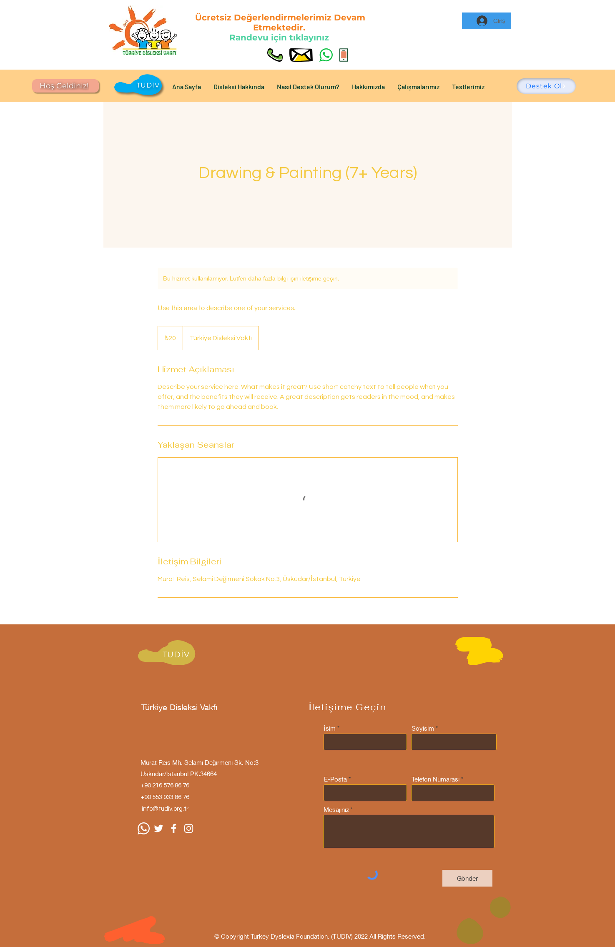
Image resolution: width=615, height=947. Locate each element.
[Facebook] (174, 828)
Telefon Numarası (435, 779)
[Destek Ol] (546, 86)
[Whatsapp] (144, 828)
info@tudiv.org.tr (165, 809)
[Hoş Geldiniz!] (65, 86)
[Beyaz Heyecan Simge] (159, 828)
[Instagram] (189, 828)
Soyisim (423, 728)
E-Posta (335, 779)
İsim (330, 728)
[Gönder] (467, 878)
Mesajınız (336, 810)
